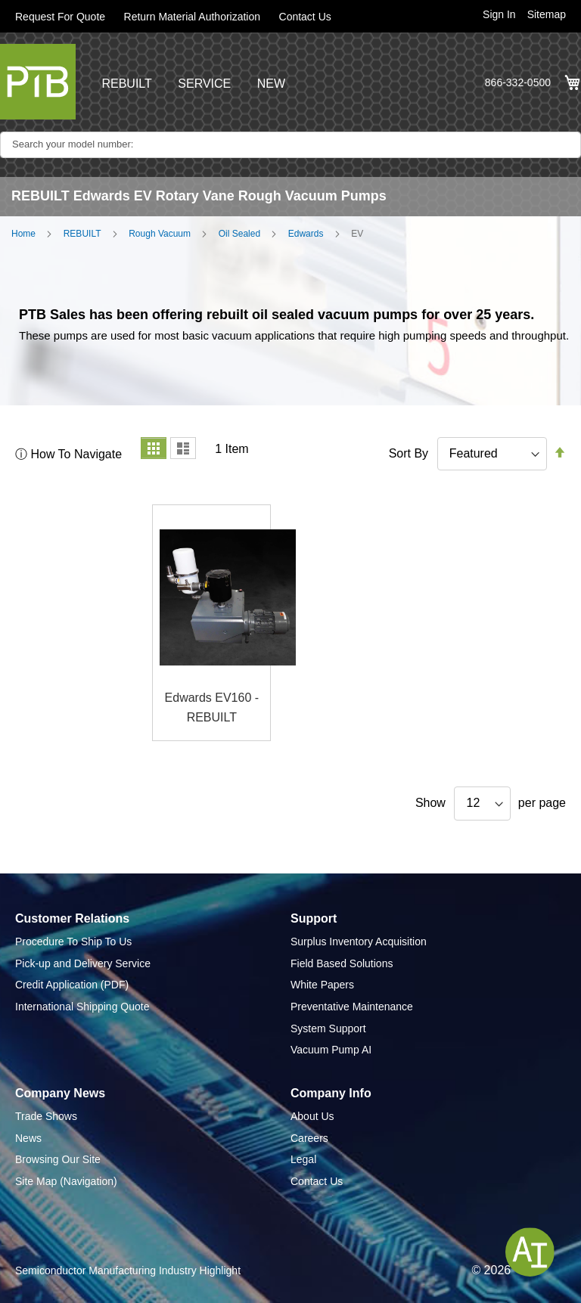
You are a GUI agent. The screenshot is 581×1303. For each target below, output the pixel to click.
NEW (271, 83)
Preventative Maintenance (351, 1007)
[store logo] (38, 81)
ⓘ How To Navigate (68, 454)
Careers (309, 1138)
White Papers (322, 985)
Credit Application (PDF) (72, 985)
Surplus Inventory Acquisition (358, 941)
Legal (303, 1159)
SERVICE (204, 83)
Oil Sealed (239, 233)
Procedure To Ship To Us (73, 941)
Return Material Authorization (192, 17)
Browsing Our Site (58, 1159)
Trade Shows (46, 1116)
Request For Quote (60, 17)
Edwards (306, 233)
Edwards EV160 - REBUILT (212, 707)
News (28, 1138)
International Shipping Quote (82, 1007)
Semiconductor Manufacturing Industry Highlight (128, 1270)
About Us (312, 1116)
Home (23, 233)
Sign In (499, 14)
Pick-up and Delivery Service (83, 963)
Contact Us (305, 17)
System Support (328, 1028)
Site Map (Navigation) (66, 1181)
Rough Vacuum (160, 233)
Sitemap (546, 14)
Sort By (408, 453)
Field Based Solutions (341, 963)
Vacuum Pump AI (330, 1050)
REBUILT (126, 83)
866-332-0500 (518, 82)
